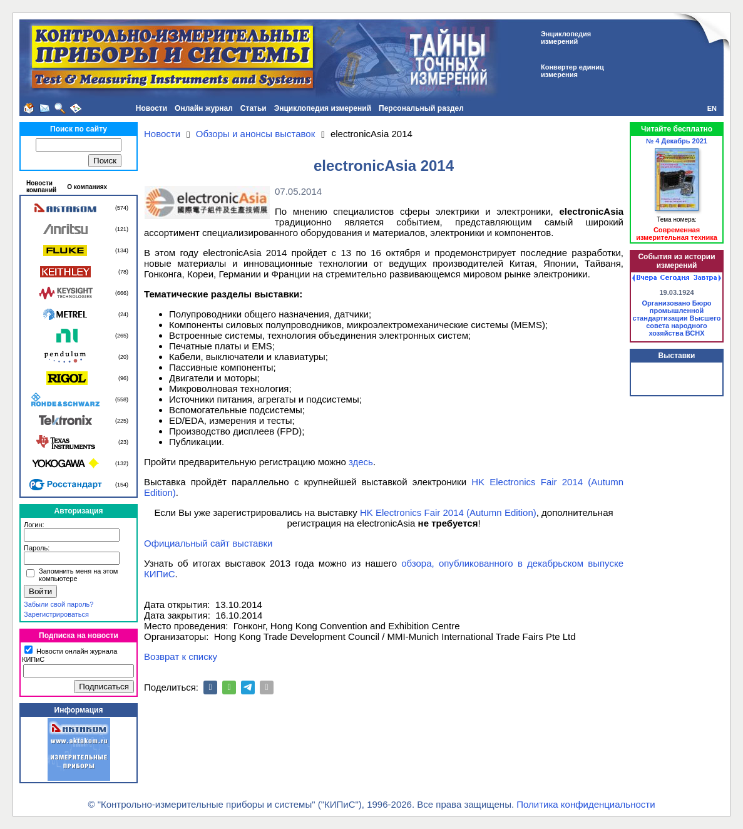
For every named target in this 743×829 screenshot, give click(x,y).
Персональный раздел (421, 108)
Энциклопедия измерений (322, 108)
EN (712, 108)
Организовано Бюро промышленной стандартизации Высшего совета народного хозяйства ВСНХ (677, 318)
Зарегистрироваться (56, 614)
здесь (361, 461)
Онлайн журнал (204, 108)
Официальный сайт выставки (208, 543)
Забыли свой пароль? (58, 604)
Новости (151, 108)
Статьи (253, 108)
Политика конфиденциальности (585, 804)
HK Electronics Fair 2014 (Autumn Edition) (448, 512)
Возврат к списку (180, 656)
